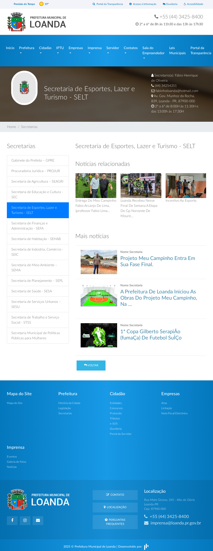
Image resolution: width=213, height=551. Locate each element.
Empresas (76, 47)
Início (10, 47)
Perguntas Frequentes (115, 519)
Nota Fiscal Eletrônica (174, 411)
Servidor (112, 47)
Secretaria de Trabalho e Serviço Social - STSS (35, 318)
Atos (164, 401)
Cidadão (45, 47)
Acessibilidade (193, 4)
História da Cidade (69, 401)
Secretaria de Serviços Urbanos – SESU (36, 302)
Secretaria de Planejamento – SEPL (37, 279)
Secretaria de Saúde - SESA (31, 289)
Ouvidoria (168, 4)
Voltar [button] (91, 363)
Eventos (12, 454)
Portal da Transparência (103, 4)
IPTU (60, 47)
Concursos (116, 406)
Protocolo (116, 411)
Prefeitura (26, 47)
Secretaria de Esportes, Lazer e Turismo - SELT (34, 208)
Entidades (116, 401)
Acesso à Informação (140, 4)
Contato (115, 492)
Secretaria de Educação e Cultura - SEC (37, 192)
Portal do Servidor (121, 432)
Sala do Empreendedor (153, 49)
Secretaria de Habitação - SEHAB (36, 237)
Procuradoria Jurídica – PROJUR (35, 169)
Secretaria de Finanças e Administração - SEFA (29, 224)
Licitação (166, 406)
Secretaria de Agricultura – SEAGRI (37, 179)
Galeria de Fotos (16, 459)
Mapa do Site (15, 401)
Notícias (12, 465)
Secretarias (29, 124)
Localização (115, 505)
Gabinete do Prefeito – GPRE (32, 158)
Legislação (64, 406)
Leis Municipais (177, 49)
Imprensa (95, 47)
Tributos (115, 416)
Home (11, 124)
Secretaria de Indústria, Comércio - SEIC (37, 250)
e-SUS (114, 421)
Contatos (131, 47)
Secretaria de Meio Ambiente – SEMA (34, 265)
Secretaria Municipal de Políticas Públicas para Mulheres (35, 333)
